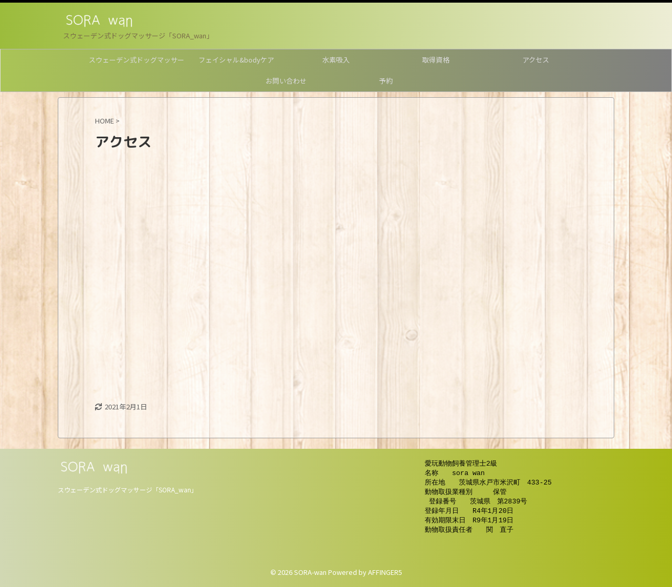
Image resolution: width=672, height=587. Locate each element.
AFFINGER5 (385, 572)
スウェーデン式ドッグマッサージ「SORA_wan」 (127, 489)
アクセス (535, 60)
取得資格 (435, 60)
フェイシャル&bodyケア (236, 60)
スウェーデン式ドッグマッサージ (136, 62)
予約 (386, 81)
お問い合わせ (286, 81)
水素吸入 (336, 60)
